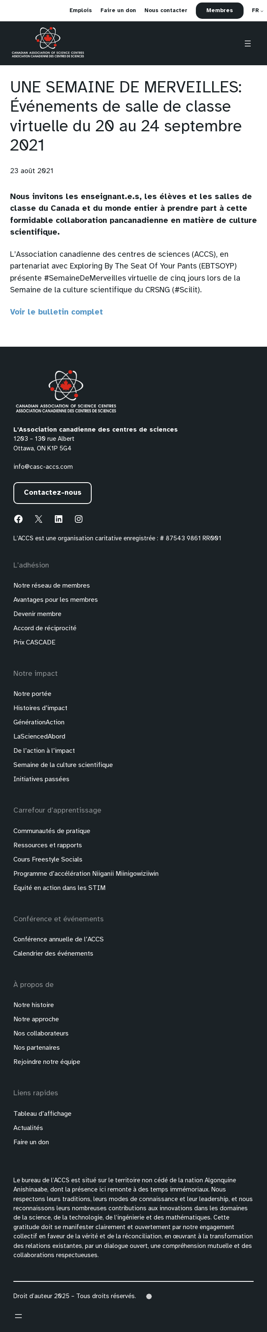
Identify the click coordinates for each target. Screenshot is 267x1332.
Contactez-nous (53, 492)
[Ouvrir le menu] (248, 43)
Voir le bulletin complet (56, 312)
